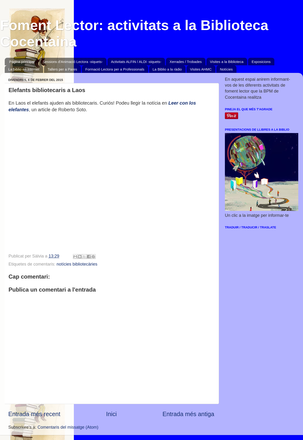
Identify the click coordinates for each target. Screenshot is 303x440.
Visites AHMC (201, 69)
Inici (111, 414)
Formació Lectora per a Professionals (114, 69)
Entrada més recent (34, 414)
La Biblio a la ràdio (167, 69)
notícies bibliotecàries (77, 264)
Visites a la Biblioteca (226, 62)
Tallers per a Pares (62, 69)
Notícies (226, 69)
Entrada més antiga (188, 414)
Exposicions (261, 62)
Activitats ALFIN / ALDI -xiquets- (136, 62)
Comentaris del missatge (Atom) (68, 427)
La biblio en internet (23, 69)
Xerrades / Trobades (185, 62)
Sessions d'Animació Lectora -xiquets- (73, 62)
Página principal (22, 62)
